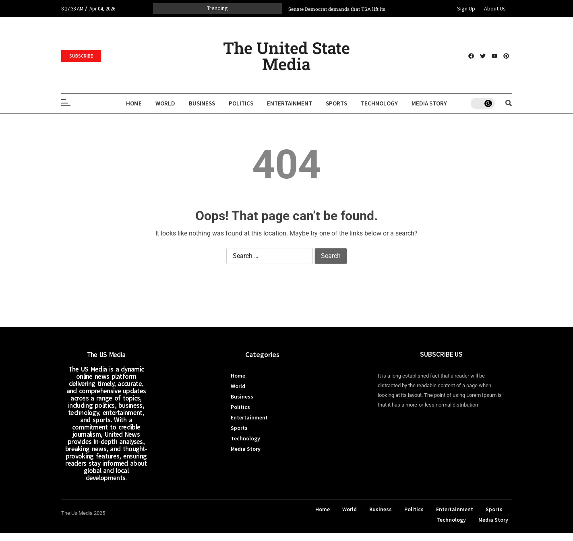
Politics (241, 103)
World (165, 103)
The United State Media (286, 55)
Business (202, 103)
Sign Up (466, 8)
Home (134, 103)
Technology (379, 103)
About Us (495, 8)
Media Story (429, 103)
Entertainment (289, 103)
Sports (336, 103)
